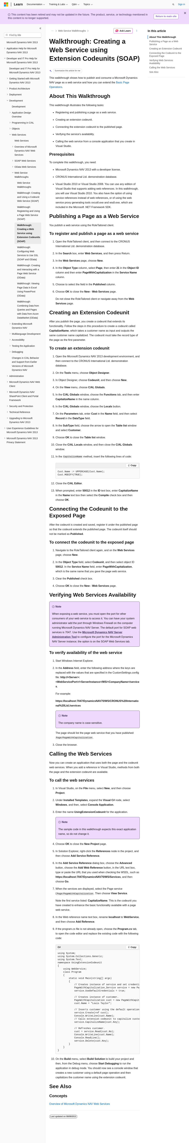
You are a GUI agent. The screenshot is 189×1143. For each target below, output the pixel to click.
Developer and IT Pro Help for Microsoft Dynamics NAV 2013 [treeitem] (24, 70)
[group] (98, 1002)
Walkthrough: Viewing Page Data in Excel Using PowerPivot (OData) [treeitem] (28, 289)
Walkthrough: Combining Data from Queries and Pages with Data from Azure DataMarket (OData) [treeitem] (28, 309)
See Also (153, 72)
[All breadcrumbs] (52, 30)
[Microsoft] (6, 4)
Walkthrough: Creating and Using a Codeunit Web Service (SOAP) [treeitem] (28, 197)
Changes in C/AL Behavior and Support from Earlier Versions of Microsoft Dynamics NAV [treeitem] (25, 364)
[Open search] (173, 4)
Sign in (181, 4)
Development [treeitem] (19, 106)
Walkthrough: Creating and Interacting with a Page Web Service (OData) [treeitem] (28, 271)
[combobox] (22, 35)
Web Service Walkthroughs (72, 30)
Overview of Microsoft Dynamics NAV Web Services (79, 1103)
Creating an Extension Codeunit (165, 48)
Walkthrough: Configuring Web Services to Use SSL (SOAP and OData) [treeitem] (27, 253)
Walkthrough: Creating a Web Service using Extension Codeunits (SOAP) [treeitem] (28, 233)
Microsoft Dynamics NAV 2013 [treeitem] (22, 42)
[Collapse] (40, 28)
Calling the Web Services (162, 67)
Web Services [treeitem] (22, 140)
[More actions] (137, 30)
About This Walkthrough (162, 37)
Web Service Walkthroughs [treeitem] (24, 185)
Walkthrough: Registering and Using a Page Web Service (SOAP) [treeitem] (28, 213)
